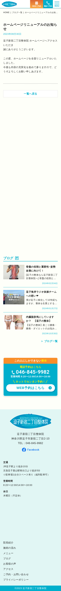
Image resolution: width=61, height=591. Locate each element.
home (6, 12)
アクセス (8, 569)
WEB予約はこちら (30, 388)
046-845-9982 (34, 443)
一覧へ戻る (30, 93)
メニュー (8, 553)
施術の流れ (9, 547)
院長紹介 (8, 542)
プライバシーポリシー (16, 579)
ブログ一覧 (17, 12)
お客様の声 (9, 563)
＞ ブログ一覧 (49, 341)
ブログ (7, 558)
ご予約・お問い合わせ (16, 574)
